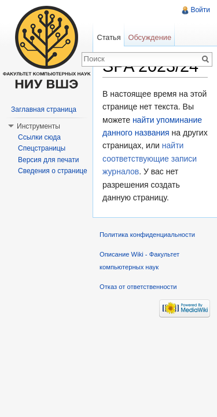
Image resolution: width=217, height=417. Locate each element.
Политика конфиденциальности (147, 234)
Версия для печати (48, 160)
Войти (200, 10)
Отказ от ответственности (138, 286)
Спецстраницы (41, 148)
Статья (108, 37)
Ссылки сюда (39, 137)
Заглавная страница (43, 109)
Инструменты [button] (38, 126)
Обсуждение (149, 37)
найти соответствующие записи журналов (149, 158)
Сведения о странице (52, 171)
